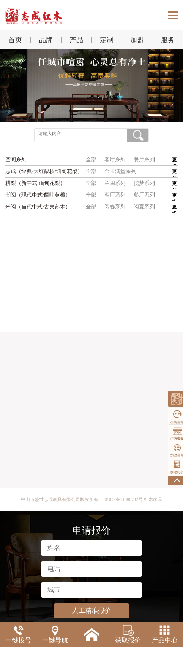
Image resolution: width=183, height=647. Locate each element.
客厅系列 (115, 159)
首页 (15, 40)
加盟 (137, 40)
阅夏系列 (144, 207)
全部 (91, 159)
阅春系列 (115, 207)
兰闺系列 (115, 183)
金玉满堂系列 (120, 171)
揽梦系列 (144, 183)
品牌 (46, 40)
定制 (107, 40)
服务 (168, 40)
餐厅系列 (144, 159)
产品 (76, 40)
